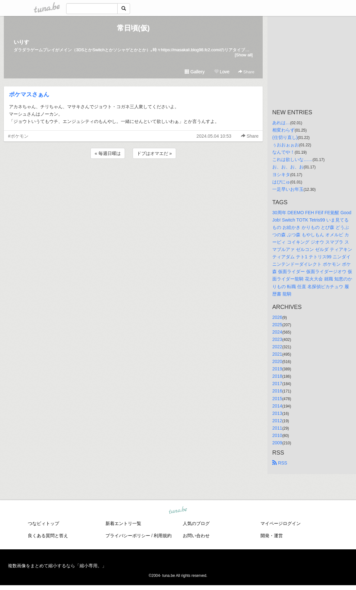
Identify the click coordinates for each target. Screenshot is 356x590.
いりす (21, 42)
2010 (277, 435)
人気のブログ (196, 523)
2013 (277, 413)
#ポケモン (18, 136)
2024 (277, 332)
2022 (277, 346)
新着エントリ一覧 (123, 523)
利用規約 (163, 535)
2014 (277, 405)
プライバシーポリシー (127, 535)
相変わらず (283, 130)
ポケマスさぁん (29, 94)
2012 (277, 420)
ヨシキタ (281, 174)
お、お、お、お (288, 166)
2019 (277, 368)
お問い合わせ (196, 535)
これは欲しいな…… (292, 159)
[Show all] (244, 55)
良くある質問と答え (48, 535)
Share (246, 71)
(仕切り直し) (285, 137)
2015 (277, 398)
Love (221, 71)
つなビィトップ (43, 523)
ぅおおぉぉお (285, 144)
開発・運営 (271, 535)
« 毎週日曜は (108, 153)
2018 (277, 376)
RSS (279, 462)
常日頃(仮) (133, 28)
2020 (277, 361)
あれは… (281, 122)
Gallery (195, 71)
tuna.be (178, 510)
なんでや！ (283, 152)
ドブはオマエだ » (154, 153)
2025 (277, 324)
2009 (277, 442)
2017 (277, 383)
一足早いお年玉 (288, 189)
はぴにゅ (281, 181)
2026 (277, 317)
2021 (277, 354)
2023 (277, 339)
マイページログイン (280, 523)
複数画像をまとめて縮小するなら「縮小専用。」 (57, 565)
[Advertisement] (133, 177)
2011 (277, 428)
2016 (277, 390)
